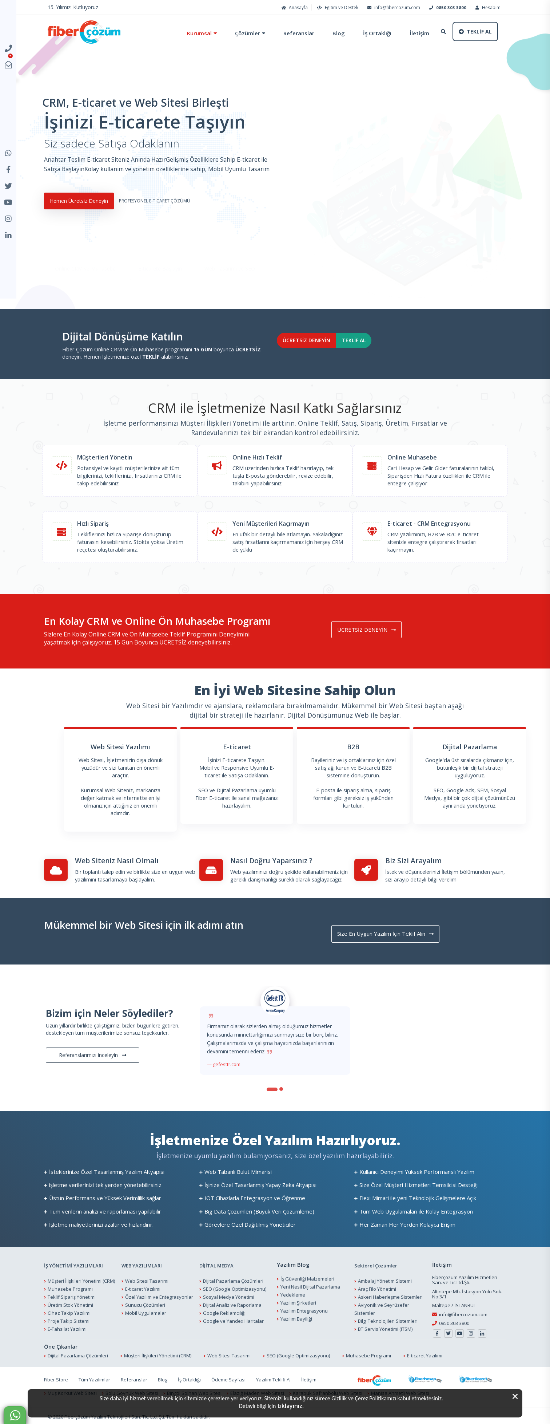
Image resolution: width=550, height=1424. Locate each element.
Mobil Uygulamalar (145, 1311)
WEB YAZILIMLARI (141, 1264)
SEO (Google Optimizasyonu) (234, 1287)
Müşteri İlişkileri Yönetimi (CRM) (81, 1279)
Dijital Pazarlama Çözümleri (233, 1279)
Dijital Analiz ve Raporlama (232, 1303)
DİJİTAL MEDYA (216, 1264)
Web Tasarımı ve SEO (229, 256)
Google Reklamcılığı (224, 1311)
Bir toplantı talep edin (100, 869)
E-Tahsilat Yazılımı (67, 1327)
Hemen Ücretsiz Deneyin (86, 209)
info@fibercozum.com (393, 7)
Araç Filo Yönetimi (377, 1287)
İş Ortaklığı (369, 33)
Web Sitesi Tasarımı (146, 1279)
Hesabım (487, 7)
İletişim (411, 33)
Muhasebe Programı (70, 1287)
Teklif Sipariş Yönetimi (72, 1295)
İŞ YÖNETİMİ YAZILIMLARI (73, 1264)
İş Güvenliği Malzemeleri (307, 1277)
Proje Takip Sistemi (68, 1319)
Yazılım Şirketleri (298, 1301)
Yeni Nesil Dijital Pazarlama (310, 1285)
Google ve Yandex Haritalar (233, 1319)
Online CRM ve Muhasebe (85, 256)
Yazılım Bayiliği (296, 1317)
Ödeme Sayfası (228, 1378)
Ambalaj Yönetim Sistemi (385, 1279)
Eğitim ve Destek (336, 7)
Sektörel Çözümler (375, 1264)
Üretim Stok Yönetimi (70, 1303)
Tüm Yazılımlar (94, 1378)
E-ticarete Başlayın (160, 256)
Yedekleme (292, 1293)
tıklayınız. (290, 1406)
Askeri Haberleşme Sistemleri (390, 1295)
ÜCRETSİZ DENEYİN (321, 350)
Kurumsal (191, 33)
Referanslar (290, 33)
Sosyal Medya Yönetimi (228, 1295)
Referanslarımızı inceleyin (92, 1053)
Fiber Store (56, 1378)
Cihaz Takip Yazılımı (69, 1311)
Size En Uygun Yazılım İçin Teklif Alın (395, 931)
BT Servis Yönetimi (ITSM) (385, 1327)
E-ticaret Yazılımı (142, 1287)
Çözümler (239, 33)
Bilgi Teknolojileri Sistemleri (388, 1319)
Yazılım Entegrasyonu (304, 1309)
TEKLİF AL (395, 350)
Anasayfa (294, 7)
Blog (330, 33)
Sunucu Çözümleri (145, 1303)
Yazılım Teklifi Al (273, 1378)
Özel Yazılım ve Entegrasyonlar (159, 1295)
